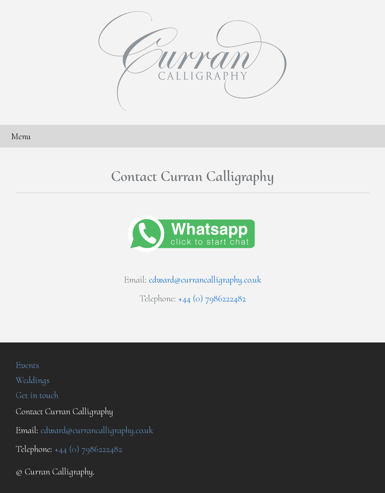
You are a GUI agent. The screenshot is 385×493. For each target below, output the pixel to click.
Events (27, 365)
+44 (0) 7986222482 (212, 298)
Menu (21, 136)
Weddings (33, 380)
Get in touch (37, 395)
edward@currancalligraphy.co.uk (205, 279)
